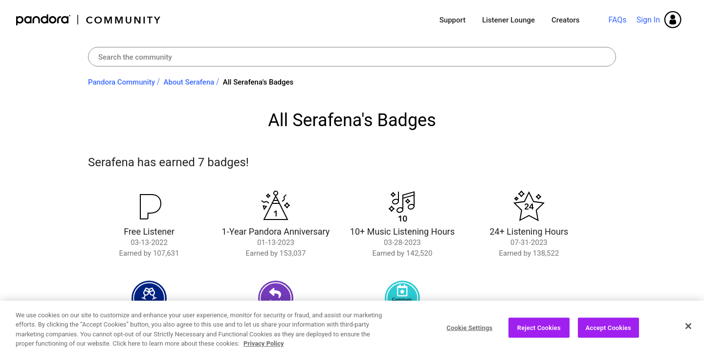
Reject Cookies (539, 330)
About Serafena (189, 82)
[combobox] (352, 56)
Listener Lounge (508, 20)
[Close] (688, 329)
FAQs (617, 19)
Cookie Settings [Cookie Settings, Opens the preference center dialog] (469, 330)
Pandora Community (89, 19)
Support (452, 20)
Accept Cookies (608, 330)
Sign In (648, 19)
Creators (565, 20)
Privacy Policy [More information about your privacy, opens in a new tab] (263, 347)
